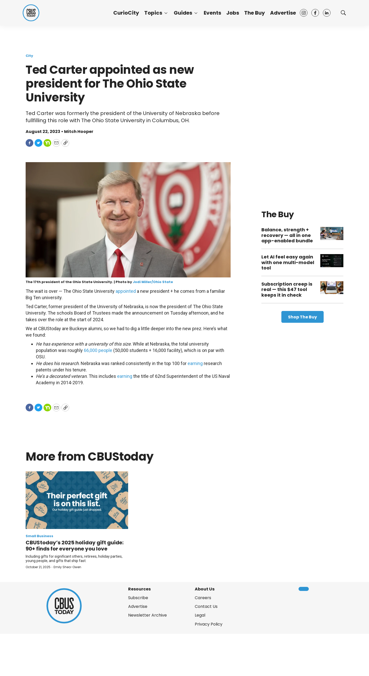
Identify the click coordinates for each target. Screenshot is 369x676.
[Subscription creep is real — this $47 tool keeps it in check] (331, 287)
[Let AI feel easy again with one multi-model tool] (331, 260)
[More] (166, 13)
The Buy (254, 12)
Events (212, 12)
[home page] (31, 13)
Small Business (39, 536)
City (29, 55)
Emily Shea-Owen (67, 567)
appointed (126, 291)
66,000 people (98, 350)
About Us (204, 589)
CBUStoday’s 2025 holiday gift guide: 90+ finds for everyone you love (75, 545)
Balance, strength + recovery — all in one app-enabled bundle (287, 235)
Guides (183, 12)
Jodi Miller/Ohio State (153, 281)
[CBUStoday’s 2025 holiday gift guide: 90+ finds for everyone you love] (77, 500)
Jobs (232, 12)
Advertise (283, 12)
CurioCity (126, 12)
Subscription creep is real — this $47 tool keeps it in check (286, 289)
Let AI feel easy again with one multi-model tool (287, 262)
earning (195, 363)
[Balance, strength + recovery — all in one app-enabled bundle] (331, 233)
